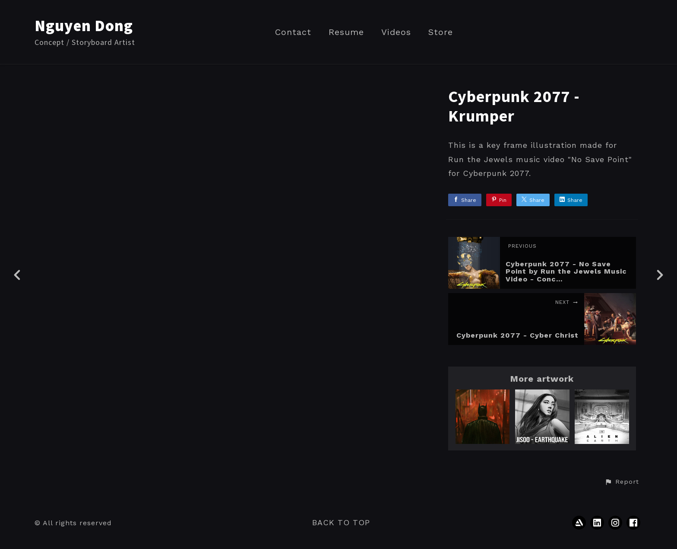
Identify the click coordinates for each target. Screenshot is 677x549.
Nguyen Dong (84, 25)
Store (440, 32)
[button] (621, 482)
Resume (346, 32)
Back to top (341, 522)
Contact (293, 32)
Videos (396, 32)
